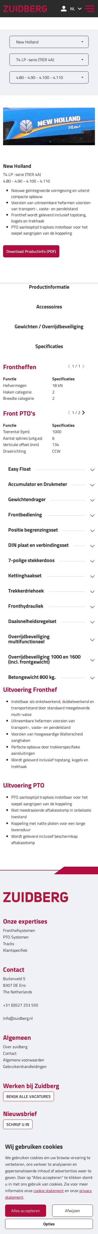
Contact (10, 1053)
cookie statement (49, 1191)
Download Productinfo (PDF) (31, 251)
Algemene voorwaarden (23, 1060)
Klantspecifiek (15, 950)
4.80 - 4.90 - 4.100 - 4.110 (39, 77)
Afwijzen (72, 1211)
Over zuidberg (15, 1047)
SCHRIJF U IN (17, 1124)
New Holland (27, 42)
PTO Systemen (16, 937)
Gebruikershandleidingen (25, 1066)
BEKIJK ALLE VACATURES (28, 1096)
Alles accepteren (25, 1211)
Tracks (8, 944)
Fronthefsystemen (19, 930)
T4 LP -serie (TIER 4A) (35, 60)
